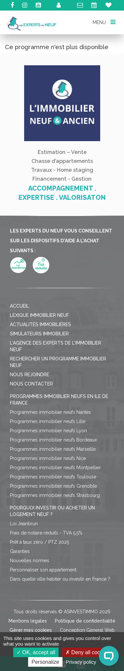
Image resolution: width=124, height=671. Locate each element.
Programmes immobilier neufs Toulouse (53, 476)
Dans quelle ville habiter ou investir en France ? (60, 579)
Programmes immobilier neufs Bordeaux (53, 439)
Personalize (45, 662)
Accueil (19, 306)
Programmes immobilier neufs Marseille (53, 449)
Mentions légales (28, 621)
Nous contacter (31, 383)
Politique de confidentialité (85, 621)
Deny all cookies (87, 652)
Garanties (20, 551)
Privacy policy (81, 662)
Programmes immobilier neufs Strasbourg (55, 495)
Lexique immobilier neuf (39, 315)
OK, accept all (36, 652)
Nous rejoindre (29, 374)
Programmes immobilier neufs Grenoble (53, 486)
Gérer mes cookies (31, 630)
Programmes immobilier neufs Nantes (50, 412)
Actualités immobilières (40, 324)
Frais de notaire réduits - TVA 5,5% (46, 532)
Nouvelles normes (29, 560)
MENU (103, 22)
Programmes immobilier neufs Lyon (48, 430)
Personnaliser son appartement (43, 569)
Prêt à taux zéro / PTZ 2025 (39, 542)
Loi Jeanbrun (24, 523)
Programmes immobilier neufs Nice (48, 458)
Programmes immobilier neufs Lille (47, 421)
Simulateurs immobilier (39, 333)
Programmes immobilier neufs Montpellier (55, 467)
